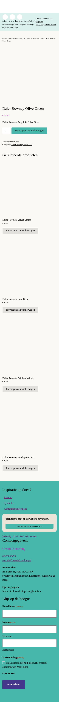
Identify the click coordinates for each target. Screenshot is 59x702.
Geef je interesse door (44, 18)
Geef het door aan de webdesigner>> (29, 526)
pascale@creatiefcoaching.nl (16, 560)
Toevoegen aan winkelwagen (29, 130)
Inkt (9, 38)
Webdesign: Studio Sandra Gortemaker (19, 536)
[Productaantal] (6, 130)
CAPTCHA (8, 673)
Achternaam (8, 650)
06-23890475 (9, 556)
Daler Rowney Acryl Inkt (35, 38)
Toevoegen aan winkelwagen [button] (20, 230)
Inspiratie (39, 21)
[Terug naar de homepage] (29, 6)
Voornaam (7, 636)
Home (4, 38)
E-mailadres (12, 606)
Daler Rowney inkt (18, 38)
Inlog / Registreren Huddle (46, 24)
